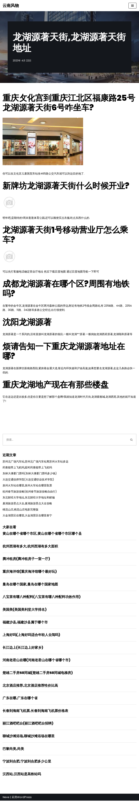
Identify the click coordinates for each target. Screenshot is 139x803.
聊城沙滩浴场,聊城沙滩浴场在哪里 (29, 738)
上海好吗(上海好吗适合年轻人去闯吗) (31, 636)
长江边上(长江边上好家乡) (23, 649)
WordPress (24, 799)
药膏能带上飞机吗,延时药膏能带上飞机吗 (27, 468)
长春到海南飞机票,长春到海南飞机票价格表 (35, 712)
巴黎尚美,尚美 (13, 750)
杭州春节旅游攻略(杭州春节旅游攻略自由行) (30, 492)
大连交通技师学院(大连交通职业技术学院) (28, 480)
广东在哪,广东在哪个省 (20, 700)
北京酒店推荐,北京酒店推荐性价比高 (30, 687)
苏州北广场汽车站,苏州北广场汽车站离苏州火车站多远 (35, 462)
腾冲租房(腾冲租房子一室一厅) (26, 560)
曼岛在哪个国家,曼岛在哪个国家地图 (30, 585)
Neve (6, 799)
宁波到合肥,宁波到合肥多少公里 (27, 763)
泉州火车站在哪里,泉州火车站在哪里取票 (27, 486)
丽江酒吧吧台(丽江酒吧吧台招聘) (28, 725)
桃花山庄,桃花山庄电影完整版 (20, 510)
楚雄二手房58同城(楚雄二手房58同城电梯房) (38, 674)
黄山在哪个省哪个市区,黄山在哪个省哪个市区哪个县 (42, 534)
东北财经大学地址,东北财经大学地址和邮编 (29, 498)
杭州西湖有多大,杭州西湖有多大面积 (30, 547)
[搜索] (65, 440)
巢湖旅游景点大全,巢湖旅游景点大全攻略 (27, 504)
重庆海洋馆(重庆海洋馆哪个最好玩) (30, 572)
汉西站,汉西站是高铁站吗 (22, 776)
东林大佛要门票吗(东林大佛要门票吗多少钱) (30, 474)
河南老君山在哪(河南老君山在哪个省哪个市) (36, 661)
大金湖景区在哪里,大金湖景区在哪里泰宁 (27, 516)
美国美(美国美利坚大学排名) (25, 610)
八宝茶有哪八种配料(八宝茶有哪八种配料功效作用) (42, 598)
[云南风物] (11, 5)
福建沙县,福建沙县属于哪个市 (25, 623)
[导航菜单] (132, 5)
